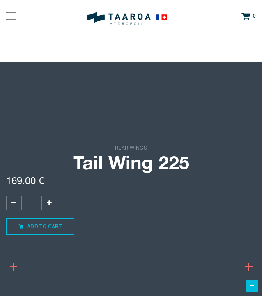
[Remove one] (14, 203)
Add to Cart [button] (40, 226)
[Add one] (49, 203)
